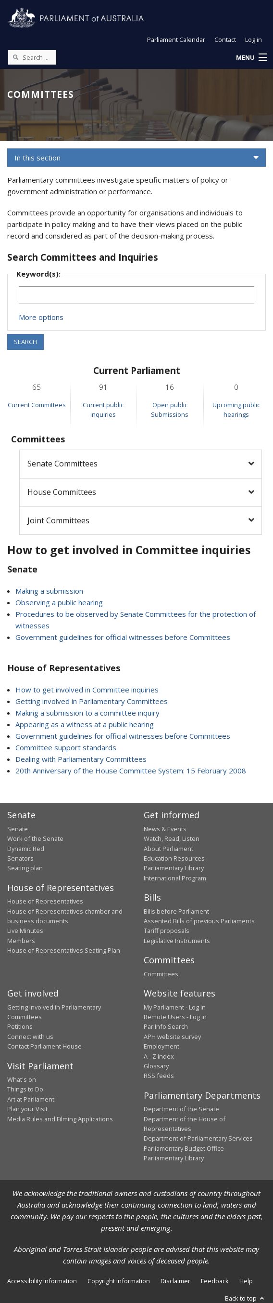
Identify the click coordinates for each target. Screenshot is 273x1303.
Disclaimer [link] (175, 1280)
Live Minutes (25, 930)
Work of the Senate (35, 838)
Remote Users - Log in (175, 1016)
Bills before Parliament (176, 911)
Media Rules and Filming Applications (60, 1119)
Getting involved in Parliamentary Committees (91, 701)
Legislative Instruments (177, 940)
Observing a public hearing (59, 602)
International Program (175, 878)
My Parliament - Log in (175, 1007)
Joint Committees (58, 520)
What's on (21, 1079)
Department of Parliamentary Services (198, 1138)
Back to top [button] (245, 1298)
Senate (17, 828)
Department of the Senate (181, 1108)
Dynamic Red (25, 848)
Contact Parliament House (44, 1046)
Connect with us (30, 1036)
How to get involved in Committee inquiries (87, 689)
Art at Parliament (30, 1099)
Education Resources (174, 858)
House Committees (61, 492)
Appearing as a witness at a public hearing (84, 724)
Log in (253, 39)
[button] (251, 58)
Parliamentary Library (174, 868)
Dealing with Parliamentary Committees (81, 759)
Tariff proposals (166, 930)
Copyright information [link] (118, 1280)
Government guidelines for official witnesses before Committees (122, 637)
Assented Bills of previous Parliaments (199, 921)
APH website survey (172, 1036)
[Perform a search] (15, 57)
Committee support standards (65, 747)
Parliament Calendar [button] (176, 39)
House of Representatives (45, 901)
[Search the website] (32, 57)
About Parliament (168, 848)
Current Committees (37, 404)
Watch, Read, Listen (171, 838)
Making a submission (49, 591)
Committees (161, 974)
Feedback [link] (215, 1280)
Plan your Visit (27, 1108)
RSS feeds (159, 1075)
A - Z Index (159, 1056)
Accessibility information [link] (42, 1280)
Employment (161, 1046)
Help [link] (246, 1280)
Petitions (20, 1026)
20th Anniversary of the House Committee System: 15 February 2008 (130, 770)
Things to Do (25, 1089)
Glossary (156, 1066)
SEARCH (25, 341)
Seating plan (25, 868)
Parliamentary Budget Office (184, 1148)
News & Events (165, 828)
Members (21, 940)
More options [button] (41, 317)
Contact (225, 39)
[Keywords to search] (136, 295)
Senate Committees (62, 463)
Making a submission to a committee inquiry (87, 713)
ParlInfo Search (166, 1026)
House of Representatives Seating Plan (63, 950)
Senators (20, 858)
